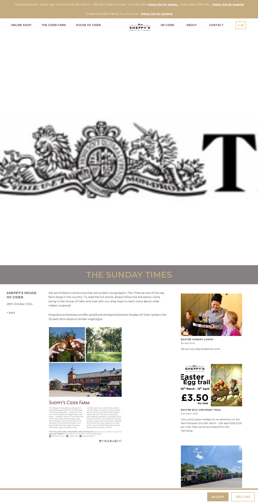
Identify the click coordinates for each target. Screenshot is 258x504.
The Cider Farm (53, 25)
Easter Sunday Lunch (197, 339)
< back (11, 312)
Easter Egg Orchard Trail (201, 409)
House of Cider (88, 25)
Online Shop (21, 25)
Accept (217, 497)
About (191, 25)
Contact (216, 25)
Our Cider (166, 25)
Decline (243, 497)
